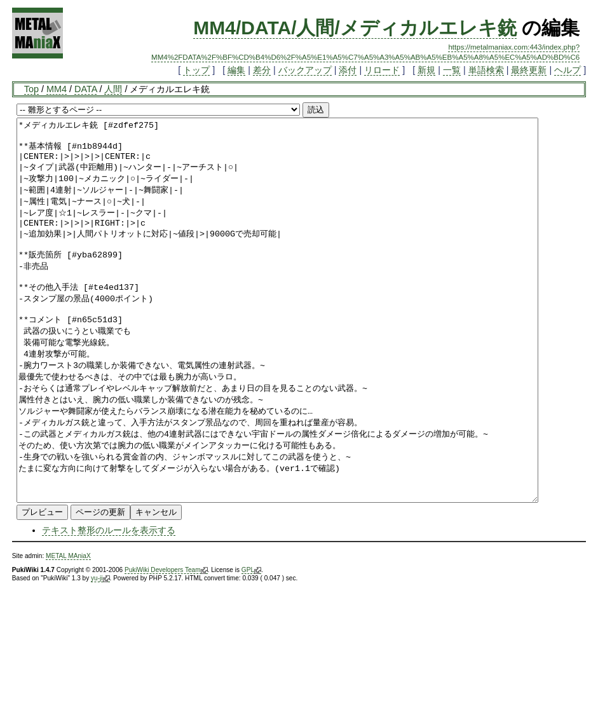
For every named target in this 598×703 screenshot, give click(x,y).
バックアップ (305, 70)
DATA (85, 89)
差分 (262, 70)
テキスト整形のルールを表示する (108, 606)
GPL (251, 646)
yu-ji (100, 655)
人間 (113, 89)
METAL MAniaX (68, 632)
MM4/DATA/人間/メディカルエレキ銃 (355, 27)
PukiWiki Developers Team (166, 646)
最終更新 (529, 70)
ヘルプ (567, 70)
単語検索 (486, 70)
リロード (382, 70)
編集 (236, 70)
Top (31, 89)
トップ (196, 70)
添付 (348, 70)
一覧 (452, 70)
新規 (426, 70)
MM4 (56, 89)
